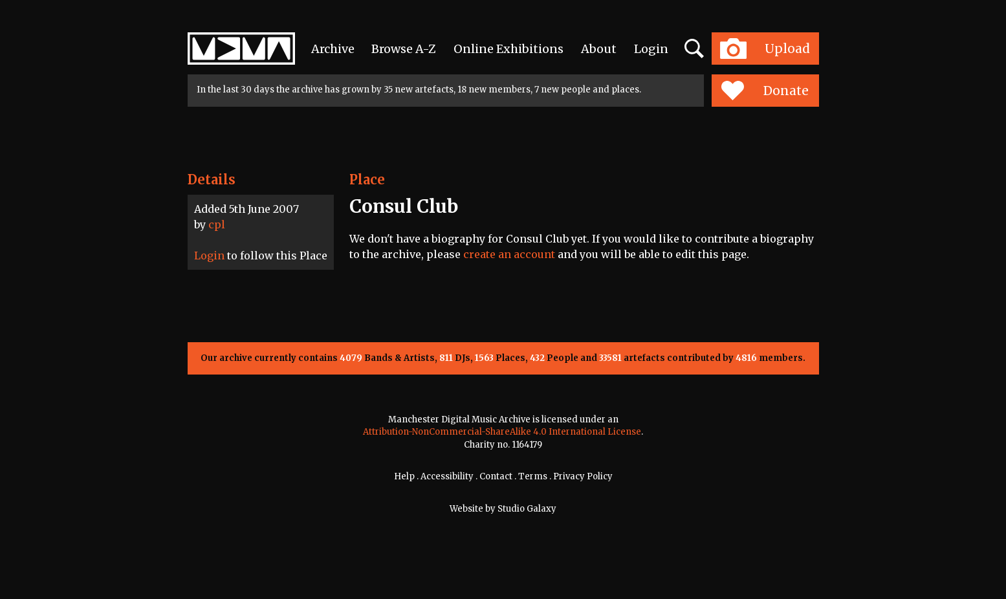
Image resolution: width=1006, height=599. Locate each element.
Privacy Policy (583, 476)
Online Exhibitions (508, 48)
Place (367, 179)
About (599, 48)
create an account (509, 254)
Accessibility (447, 476)
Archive (333, 48)
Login (651, 48)
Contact (495, 476)
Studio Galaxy (527, 508)
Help (404, 476)
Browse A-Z (403, 48)
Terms (532, 476)
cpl (216, 224)
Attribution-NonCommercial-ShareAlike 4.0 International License (502, 431)
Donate (765, 90)
